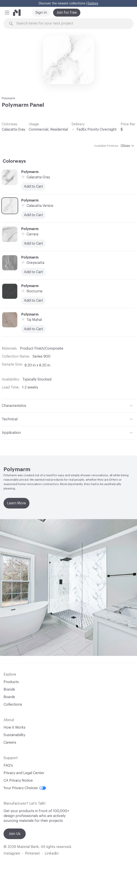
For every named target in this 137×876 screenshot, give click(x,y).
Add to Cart (33, 300)
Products (11, 682)
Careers (10, 742)
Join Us (14, 834)
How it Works (14, 727)
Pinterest (32, 853)
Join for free (67, 12)
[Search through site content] (70, 23)
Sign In (41, 12)
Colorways (14, 161)
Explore (93, 3)
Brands (9, 689)
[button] (7, 12)
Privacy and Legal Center (24, 773)
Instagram (12, 853)
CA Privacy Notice (18, 780)
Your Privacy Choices (25, 788)
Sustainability (14, 735)
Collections (13, 704)
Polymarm (8, 98)
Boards (9, 697)
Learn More (16, 503)
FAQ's (8, 765)
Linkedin (52, 853)
